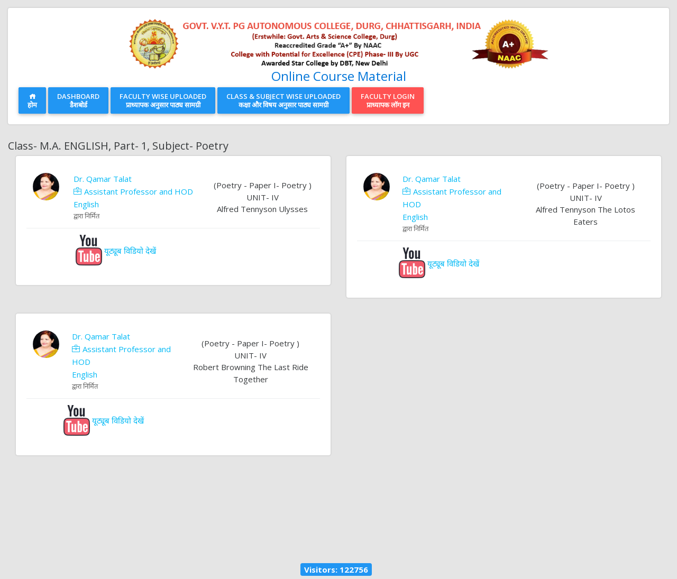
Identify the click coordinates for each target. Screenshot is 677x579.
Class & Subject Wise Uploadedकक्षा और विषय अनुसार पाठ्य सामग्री (283, 100)
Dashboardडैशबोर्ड (78, 100)
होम (32, 101)
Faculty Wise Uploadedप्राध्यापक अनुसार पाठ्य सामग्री (163, 100)
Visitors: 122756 (336, 569)
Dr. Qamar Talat (103, 178)
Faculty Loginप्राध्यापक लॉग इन (388, 100)
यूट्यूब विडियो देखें (116, 250)
